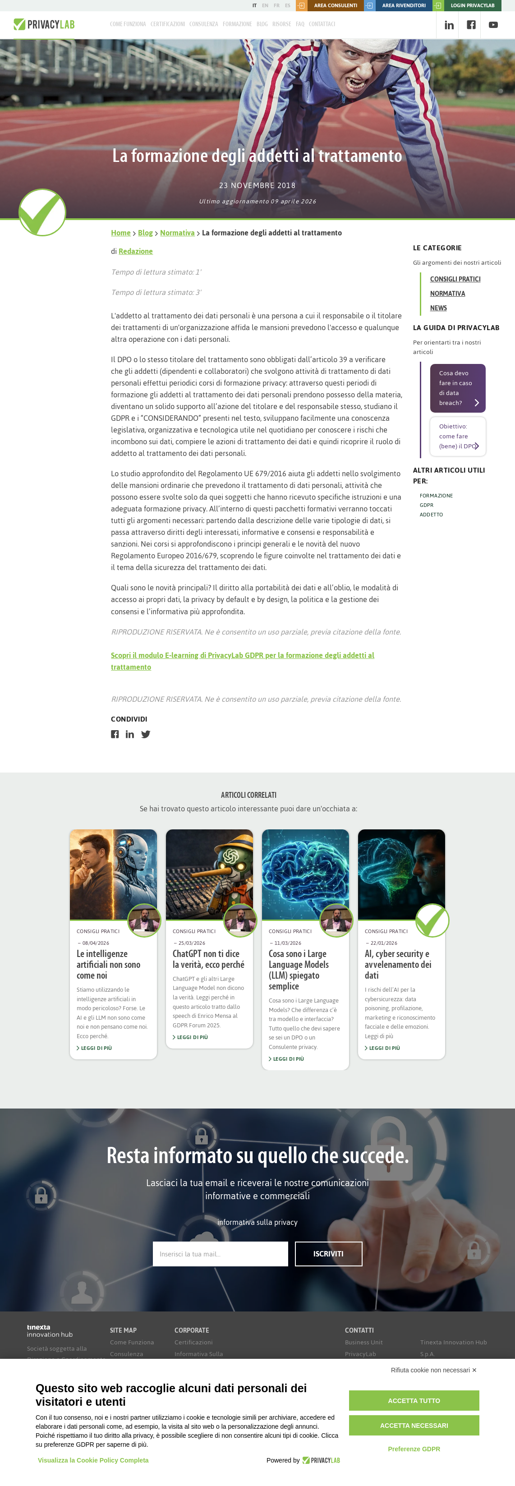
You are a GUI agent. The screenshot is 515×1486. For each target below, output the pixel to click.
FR (277, 5)
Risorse (281, 24)
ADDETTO (431, 515)
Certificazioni (168, 24)
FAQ (300, 24)
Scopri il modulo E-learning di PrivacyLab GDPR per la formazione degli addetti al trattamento (242, 661)
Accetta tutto (414, 1400)
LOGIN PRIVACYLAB (463, 5)
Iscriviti (328, 1254)
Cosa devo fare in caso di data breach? (455, 388)
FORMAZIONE (436, 496)
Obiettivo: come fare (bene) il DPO (457, 436)
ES (287, 5)
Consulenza (203, 24)
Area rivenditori (395, 5)
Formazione (237, 24)
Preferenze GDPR (414, 1449)
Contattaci (322, 24)
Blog (262, 24)
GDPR (427, 505)
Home (121, 232)
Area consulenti (326, 5)
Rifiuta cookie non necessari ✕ (434, 1370)
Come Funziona (128, 24)
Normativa (177, 232)
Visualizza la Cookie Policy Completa (93, 1460)
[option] (113, 944)
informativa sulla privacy (257, 1222)
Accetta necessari (414, 1425)
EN (265, 5)
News (438, 308)
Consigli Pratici (455, 279)
